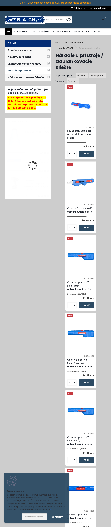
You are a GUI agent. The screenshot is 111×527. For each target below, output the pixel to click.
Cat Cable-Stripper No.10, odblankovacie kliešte (95, 373)
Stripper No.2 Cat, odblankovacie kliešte (83, 448)
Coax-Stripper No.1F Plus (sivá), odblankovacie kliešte (71, 293)
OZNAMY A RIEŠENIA (40, 31)
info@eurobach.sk (27, 93)
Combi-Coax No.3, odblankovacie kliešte (71, 372)
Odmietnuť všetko (34, 516)
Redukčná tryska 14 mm (36, 132)
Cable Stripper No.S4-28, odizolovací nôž (36, 164)
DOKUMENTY (20, 31)
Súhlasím (57, 517)
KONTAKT (96, 31)
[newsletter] (98, 509)
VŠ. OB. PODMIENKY (62, 31)
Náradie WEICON (66, 48)
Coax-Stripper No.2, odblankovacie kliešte (96, 294)
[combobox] (82, 75)
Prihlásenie (79, 8)
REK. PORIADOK (81, 31)
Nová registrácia (98, 8)
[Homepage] (8, 32)
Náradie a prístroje (74, 42)
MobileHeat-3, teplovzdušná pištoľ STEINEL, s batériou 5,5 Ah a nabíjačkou (36, 185)
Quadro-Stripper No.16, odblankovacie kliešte (95, 134)
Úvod (58, 42)
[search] (69, 19)
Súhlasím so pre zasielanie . (72, 516)
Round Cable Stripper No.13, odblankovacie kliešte (71, 135)
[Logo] (25, 20)
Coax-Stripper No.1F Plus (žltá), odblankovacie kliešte (71, 214)
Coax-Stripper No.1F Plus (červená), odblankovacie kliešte (96, 214)
